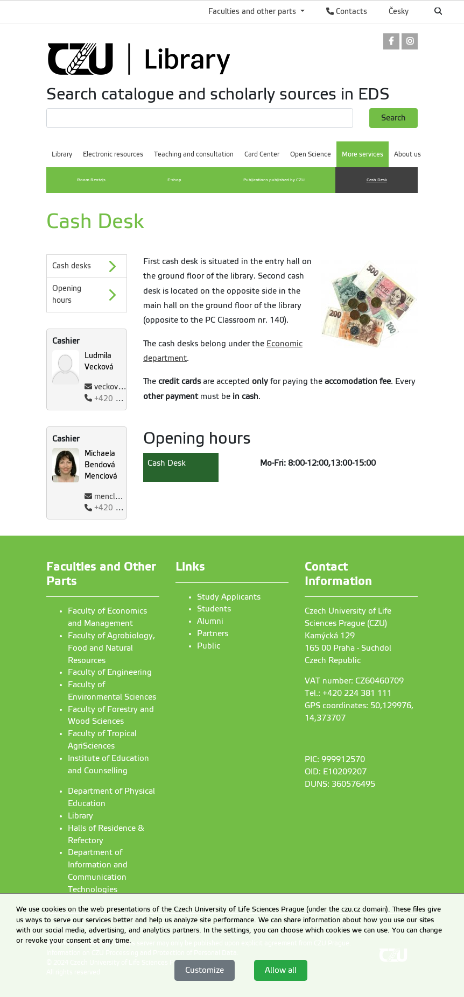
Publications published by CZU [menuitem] (274, 179)
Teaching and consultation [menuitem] (194, 154)
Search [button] (393, 117)
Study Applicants (229, 597)
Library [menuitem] (62, 154)
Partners (212, 633)
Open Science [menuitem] (310, 154)
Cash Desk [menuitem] (377, 179)
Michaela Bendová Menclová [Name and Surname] (101, 465)
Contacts (346, 11)
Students (214, 608)
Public (208, 646)
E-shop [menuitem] (174, 179)
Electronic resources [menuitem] (113, 154)
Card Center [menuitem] (261, 154)
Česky (399, 11)
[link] (391, 42)
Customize (204, 970)
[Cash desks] (86, 266)
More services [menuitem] (362, 154)
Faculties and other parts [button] (253, 11)
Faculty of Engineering (110, 672)
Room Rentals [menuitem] (91, 179)
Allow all (281, 970)
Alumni (210, 621)
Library (80, 815)
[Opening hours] (86, 294)
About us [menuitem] (407, 154)
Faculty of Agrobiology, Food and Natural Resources (111, 648)
